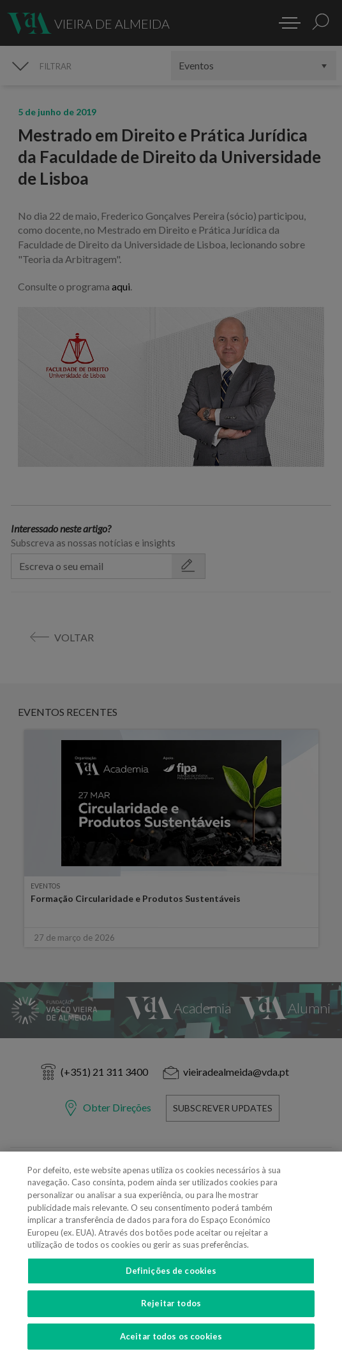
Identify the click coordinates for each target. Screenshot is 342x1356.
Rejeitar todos (171, 1314)
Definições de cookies (171, 1281)
